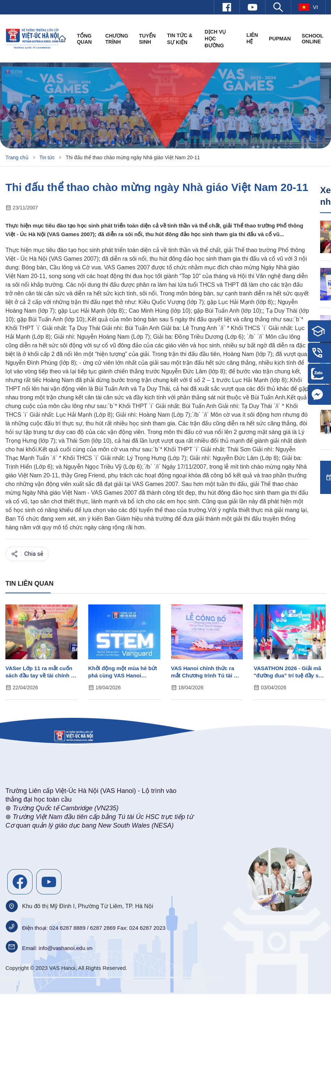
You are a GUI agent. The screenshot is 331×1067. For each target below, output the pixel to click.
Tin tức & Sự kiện (179, 38)
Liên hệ (252, 38)
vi (308, 7)
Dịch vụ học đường (215, 38)
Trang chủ (17, 157)
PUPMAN (280, 39)
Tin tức (47, 157)
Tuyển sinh (147, 39)
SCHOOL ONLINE (312, 38)
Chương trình (116, 39)
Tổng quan (84, 39)
